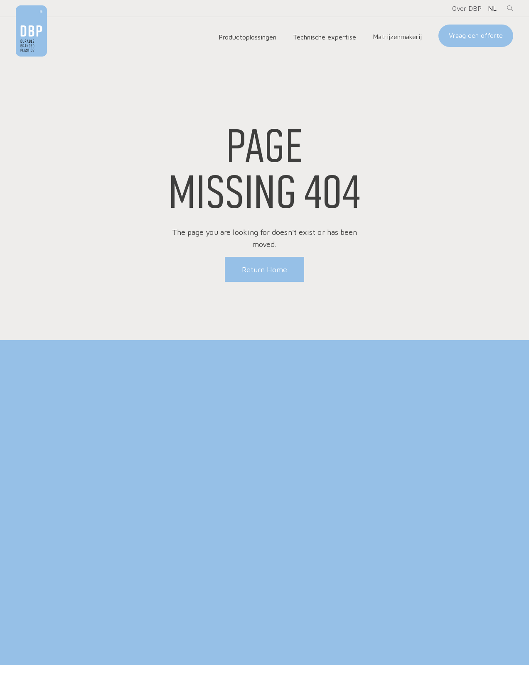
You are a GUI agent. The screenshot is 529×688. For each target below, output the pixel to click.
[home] (31, 31)
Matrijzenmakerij (397, 36)
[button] (467, 8)
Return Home (264, 269)
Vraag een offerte (476, 35)
